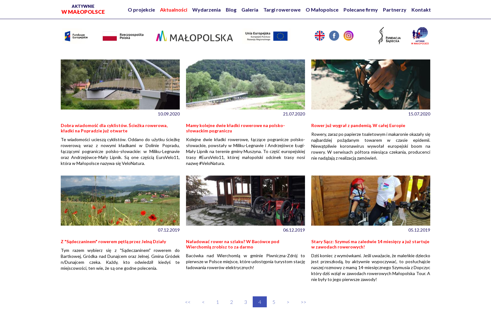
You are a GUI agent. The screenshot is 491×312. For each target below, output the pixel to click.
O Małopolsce (322, 10)
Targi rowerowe (282, 10)
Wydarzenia (206, 10)
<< (188, 302)
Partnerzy (394, 10)
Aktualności (173, 10)
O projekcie (141, 10)
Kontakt (421, 10)
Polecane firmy (361, 10)
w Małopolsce (83, 9)
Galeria (249, 10)
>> (303, 302)
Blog (231, 10)
